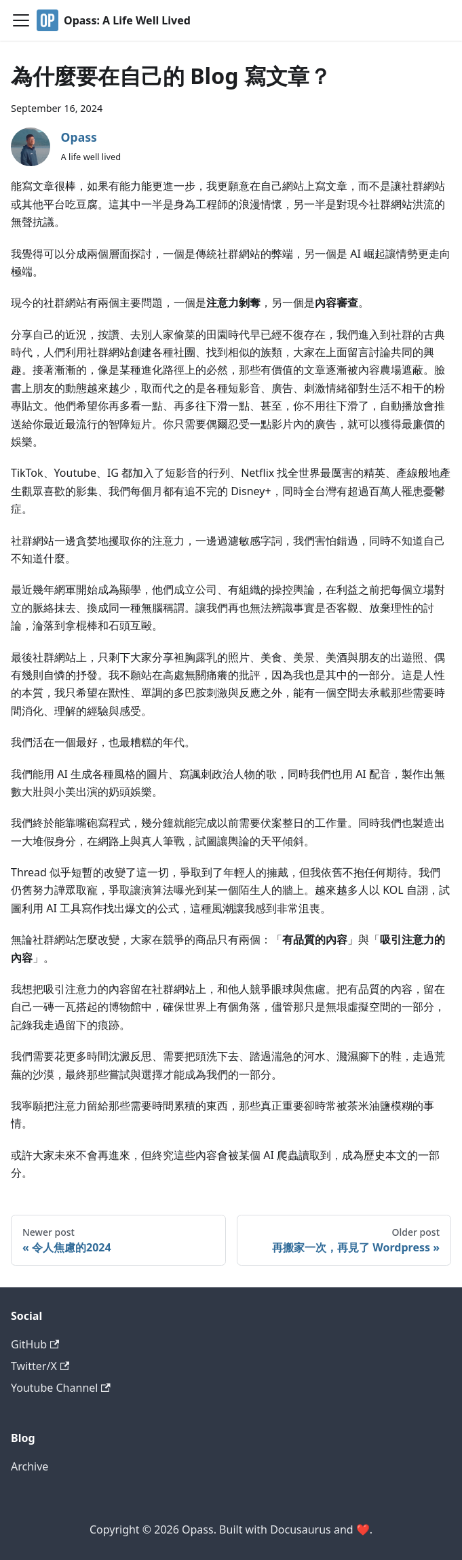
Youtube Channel (61, 1387)
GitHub (35, 1344)
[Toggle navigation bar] (21, 20)
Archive (29, 1466)
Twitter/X (40, 1366)
